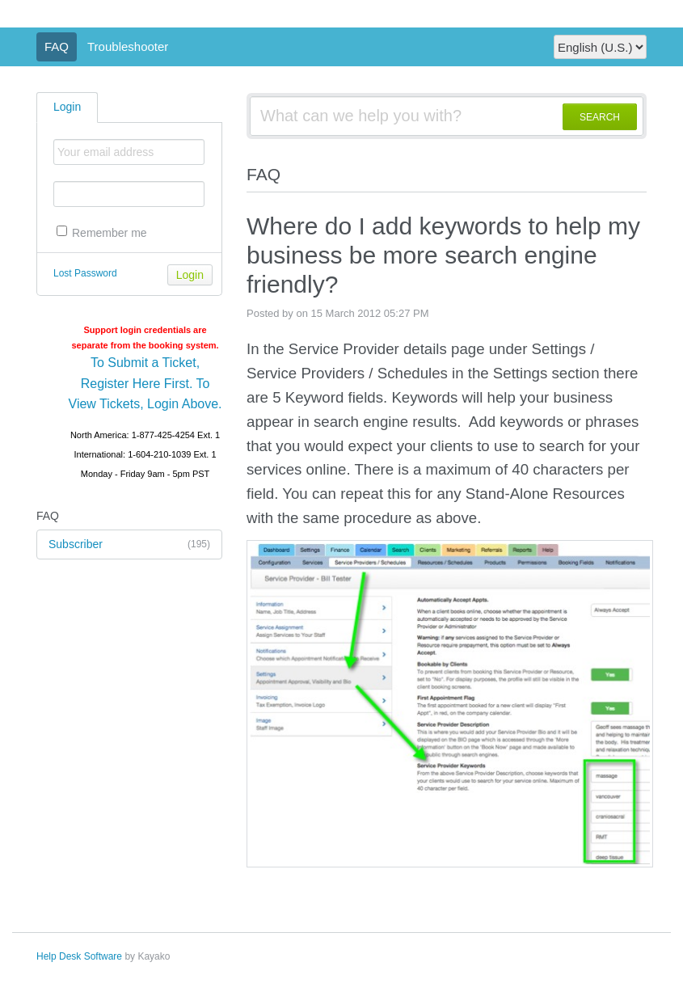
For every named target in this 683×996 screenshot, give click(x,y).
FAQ (56, 46)
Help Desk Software (79, 956)
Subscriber (129, 545)
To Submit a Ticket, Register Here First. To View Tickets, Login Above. (145, 383)
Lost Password (85, 273)
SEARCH (600, 117)
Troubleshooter (127, 46)
